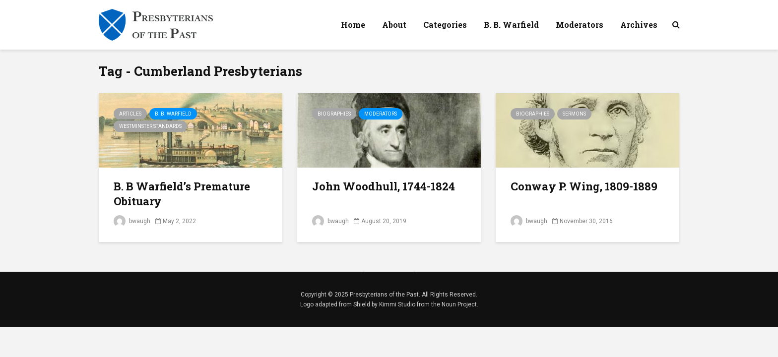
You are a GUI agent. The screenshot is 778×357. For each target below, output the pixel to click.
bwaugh (132, 221)
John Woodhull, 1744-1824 (383, 186)
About (394, 24)
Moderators (579, 24)
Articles (130, 114)
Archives (638, 24)
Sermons (574, 114)
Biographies (334, 114)
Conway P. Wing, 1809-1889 (584, 186)
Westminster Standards (150, 126)
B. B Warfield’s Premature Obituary (182, 193)
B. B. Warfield (511, 24)
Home (353, 24)
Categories (445, 24)
